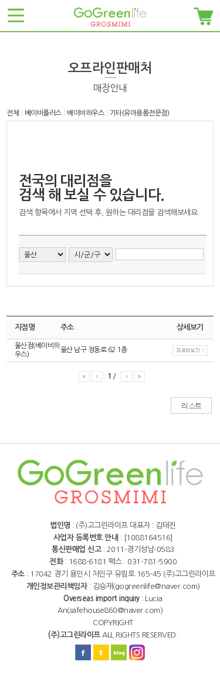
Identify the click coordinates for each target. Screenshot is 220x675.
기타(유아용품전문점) (140, 113)
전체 (12, 113)
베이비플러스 (43, 113)
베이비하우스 (85, 113)
